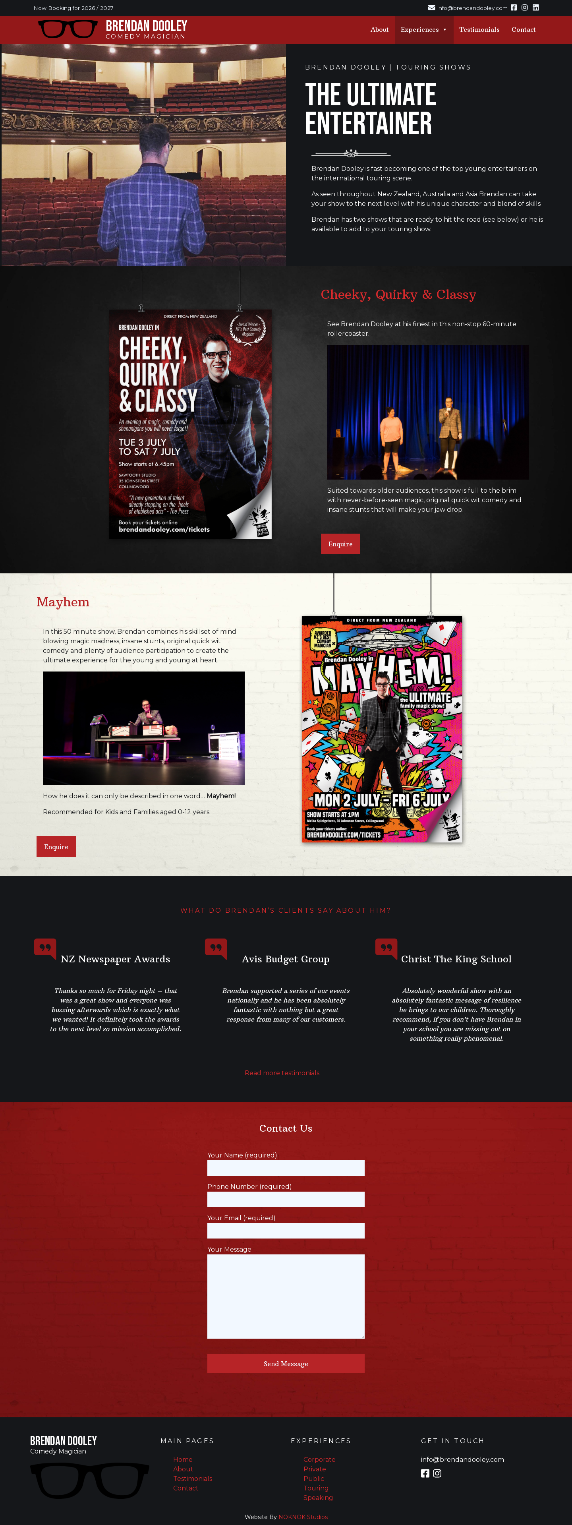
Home (183, 1459)
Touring (316, 1488)
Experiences (424, 29)
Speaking (318, 1498)
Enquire (341, 544)
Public (313, 1478)
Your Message (286, 1293)
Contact (524, 29)
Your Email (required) (286, 1224)
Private (314, 1469)
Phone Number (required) (286, 1193)
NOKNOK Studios (303, 1517)
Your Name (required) (286, 1161)
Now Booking (52, 8)
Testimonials (480, 29)
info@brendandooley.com (462, 1459)
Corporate (319, 1459)
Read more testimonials (282, 1073)
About (380, 29)
